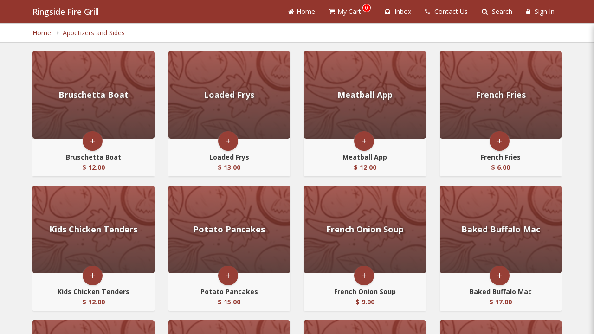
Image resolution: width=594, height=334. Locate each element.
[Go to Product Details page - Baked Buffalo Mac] (501, 229)
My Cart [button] (350, 10)
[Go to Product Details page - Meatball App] (365, 95)
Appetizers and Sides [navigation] (94, 32)
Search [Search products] (497, 11)
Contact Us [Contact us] (446, 11)
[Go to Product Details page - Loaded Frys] (229, 95)
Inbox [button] (398, 11)
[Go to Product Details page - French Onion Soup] (365, 229)
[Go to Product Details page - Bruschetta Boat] (93, 95)
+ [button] (92, 141)
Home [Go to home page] (301, 11)
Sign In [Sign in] (540, 11)
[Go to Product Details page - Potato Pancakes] (229, 229)
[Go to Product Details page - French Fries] (501, 95)
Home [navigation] (42, 32)
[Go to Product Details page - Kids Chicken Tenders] (93, 229)
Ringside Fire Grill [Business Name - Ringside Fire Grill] (65, 11)
